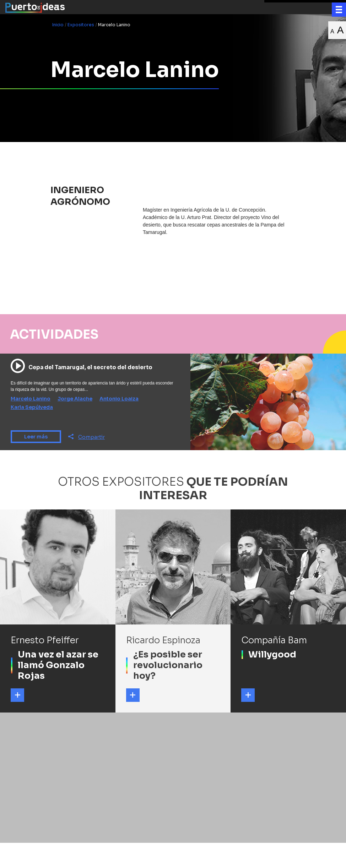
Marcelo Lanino (30, 398)
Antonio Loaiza (119, 398)
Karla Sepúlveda (32, 407)
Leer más (36, 436)
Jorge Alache (75, 398)
